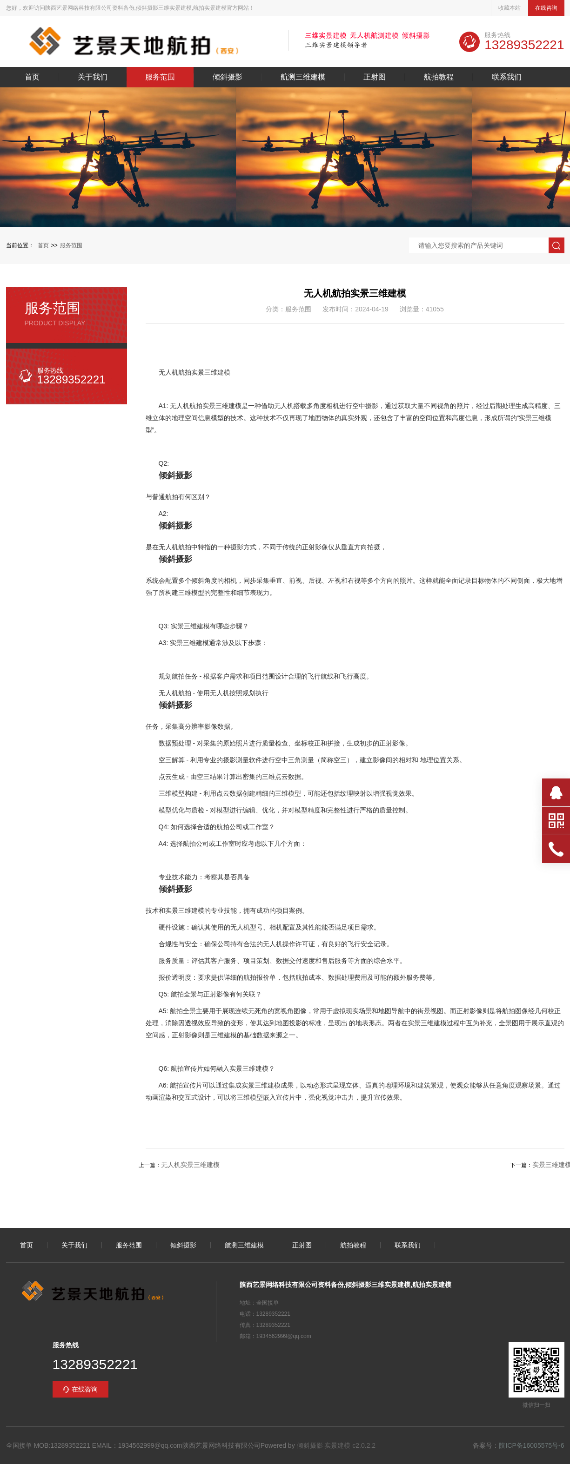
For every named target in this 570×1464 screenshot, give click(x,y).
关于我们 (92, 77)
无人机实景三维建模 (190, 1164)
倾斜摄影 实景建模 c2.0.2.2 (336, 1445)
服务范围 (160, 77)
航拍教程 (439, 77)
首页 (32, 77)
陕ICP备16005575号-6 (531, 1445)
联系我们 (507, 77)
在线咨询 (546, 8)
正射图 (374, 77)
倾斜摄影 (227, 77)
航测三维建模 (303, 77)
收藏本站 (509, 8)
